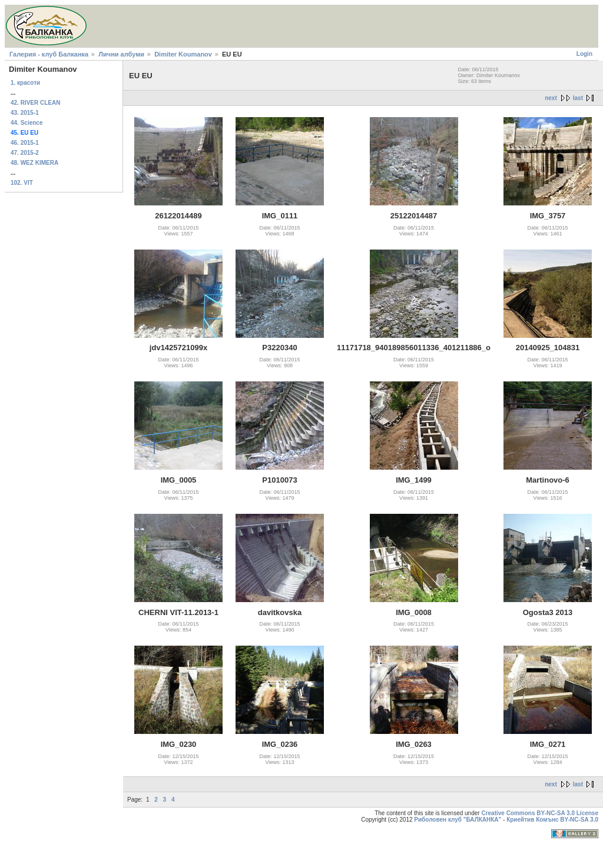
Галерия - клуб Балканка (48, 54)
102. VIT (22, 183)
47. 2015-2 (25, 152)
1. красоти (25, 82)
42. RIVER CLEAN (35, 102)
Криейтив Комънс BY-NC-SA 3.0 (552, 819)
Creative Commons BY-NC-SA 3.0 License (539, 813)
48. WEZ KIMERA (34, 163)
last (578, 98)
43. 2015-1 (25, 112)
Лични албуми (121, 54)
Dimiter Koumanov (183, 54)
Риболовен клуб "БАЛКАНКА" (457, 819)
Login (584, 54)
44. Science (26, 122)
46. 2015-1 (25, 142)
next (551, 98)
